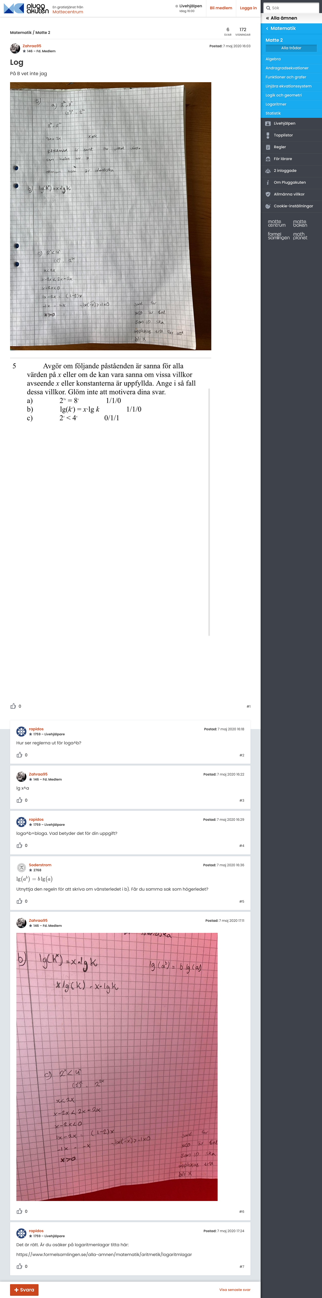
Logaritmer (276, 104)
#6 (241, 1212)
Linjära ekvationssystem (289, 86)
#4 (241, 846)
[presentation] (34, 879)
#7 (241, 1267)
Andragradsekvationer (287, 68)
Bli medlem (221, 8)
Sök (268, 8)
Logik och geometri (284, 95)
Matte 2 (42, 32)
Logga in (248, 8)
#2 (241, 755)
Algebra (273, 59)
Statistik (273, 113)
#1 (249, 706)
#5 (241, 901)
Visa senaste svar (235, 1289)
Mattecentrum (68, 12)
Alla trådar (291, 48)
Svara (27, 1289)
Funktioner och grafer (286, 77)
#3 (241, 800)
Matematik (21, 32)
